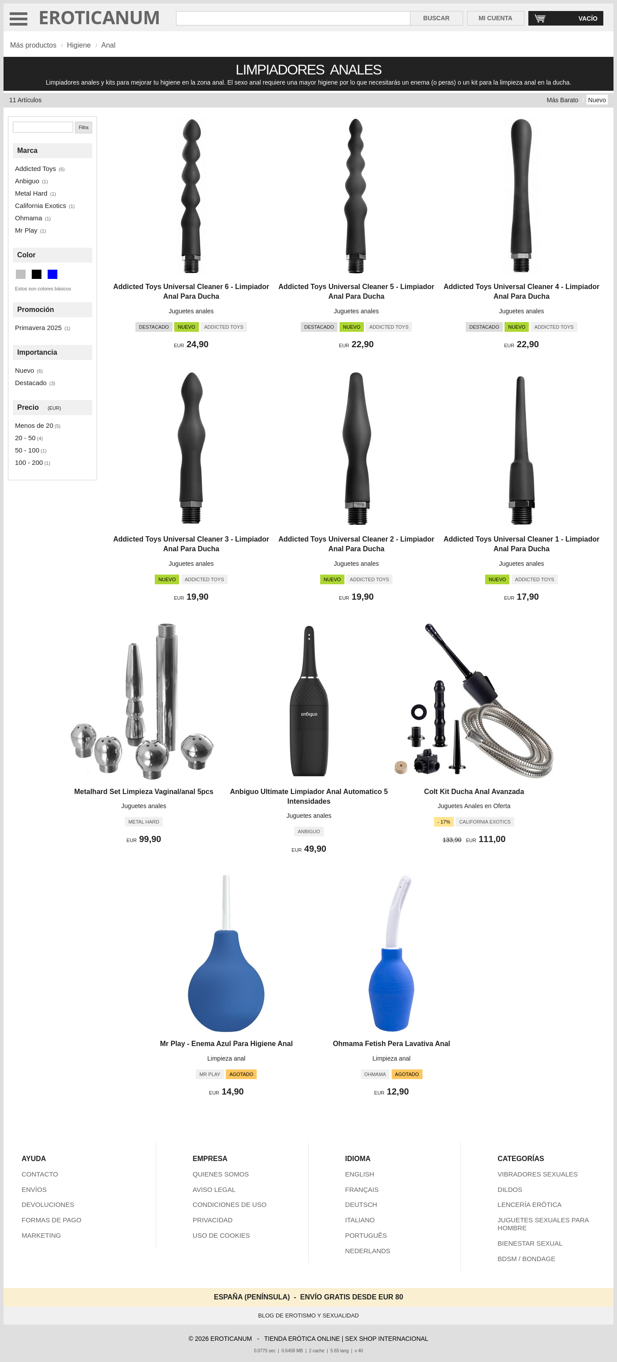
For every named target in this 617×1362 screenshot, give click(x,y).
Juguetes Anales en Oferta (474, 805)
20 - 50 (25, 438)
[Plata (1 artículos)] (21, 274)
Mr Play (26, 230)
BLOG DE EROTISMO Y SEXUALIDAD (308, 1315)
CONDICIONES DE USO (230, 1204)
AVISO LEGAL (214, 1189)
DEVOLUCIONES (48, 1204)
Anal (108, 45)
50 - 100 (27, 450)
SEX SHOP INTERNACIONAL (386, 1338)
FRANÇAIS (362, 1189)
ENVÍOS (34, 1189)
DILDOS (509, 1189)
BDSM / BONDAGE (526, 1258)
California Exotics (40, 205)
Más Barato (563, 100)
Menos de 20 (34, 425)
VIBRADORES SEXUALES (537, 1174)
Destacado (31, 382)
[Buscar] (43, 127)
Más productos (33, 45)
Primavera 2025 (38, 327)
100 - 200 (29, 462)
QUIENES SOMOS (221, 1174)
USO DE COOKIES (221, 1235)
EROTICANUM (99, 17)
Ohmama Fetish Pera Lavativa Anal (391, 1043)
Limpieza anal (226, 1058)
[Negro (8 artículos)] (36, 274)
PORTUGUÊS (366, 1235)
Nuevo (597, 100)
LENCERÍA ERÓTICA (529, 1204)
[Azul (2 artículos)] (52, 274)
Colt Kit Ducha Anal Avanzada (474, 791)
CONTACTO (40, 1174)
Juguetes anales (191, 311)
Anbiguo (27, 181)
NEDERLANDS (368, 1250)
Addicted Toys (35, 168)
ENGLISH (359, 1174)
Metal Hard (31, 193)
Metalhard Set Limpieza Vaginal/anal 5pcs (143, 791)
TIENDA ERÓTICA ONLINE (302, 1338)
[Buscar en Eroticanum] (293, 18)
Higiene (79, 45)
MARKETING (41, 1235)
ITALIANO (360, 1220)
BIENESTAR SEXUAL (529, 1243)
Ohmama (28, 218)
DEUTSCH (361, 1204)
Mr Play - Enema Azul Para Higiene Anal (226, 1043)
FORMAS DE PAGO (52, 1220)
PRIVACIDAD (213, 1220)
